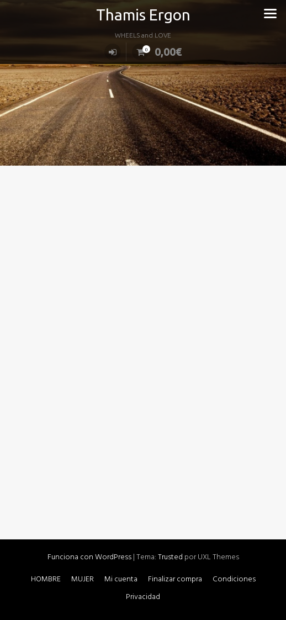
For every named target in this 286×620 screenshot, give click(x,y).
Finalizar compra (175, 579)
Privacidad (143, 597)
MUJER (82, 579)
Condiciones (234, 579)
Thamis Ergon (143, 14)
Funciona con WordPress (89, 557)
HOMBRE (46, 579)
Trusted (170, 557)
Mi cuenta (120, 579)
